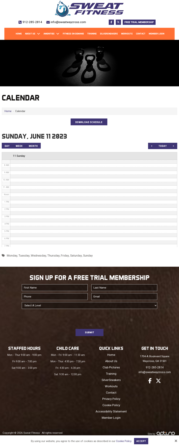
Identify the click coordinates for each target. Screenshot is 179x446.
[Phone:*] (55, 297)
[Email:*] (124, 297)
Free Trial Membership (139, 22)
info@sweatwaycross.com (68, 22)
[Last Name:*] (124, 288)
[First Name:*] (55, 288)
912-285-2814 (32, 22)
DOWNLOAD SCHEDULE (89, 122)
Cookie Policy (123, 441)
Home (8, 111)
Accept (141, 441)
